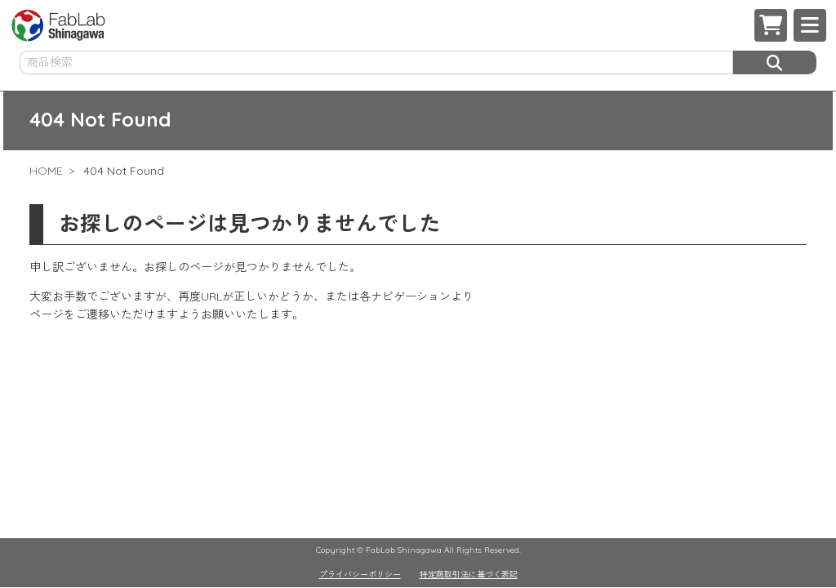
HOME (46, 170)
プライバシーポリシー (360, 574)
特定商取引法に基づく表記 (469, 574)
